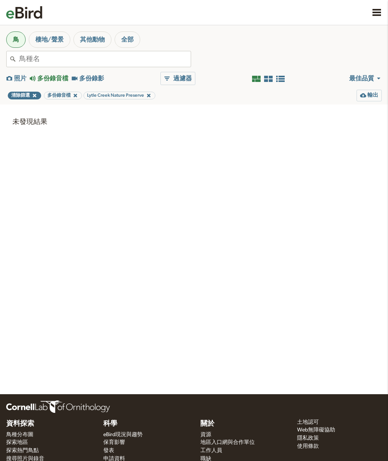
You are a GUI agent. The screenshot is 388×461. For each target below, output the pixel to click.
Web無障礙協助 (316, 430)
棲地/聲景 (49, 40)
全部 (127, 40)
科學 (110, 423)
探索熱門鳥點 (22, 450)
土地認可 (308, 422)
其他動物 (92, 40)
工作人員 (211, 450)
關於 (207, 423)
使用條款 (308, 446)
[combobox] (105, 59)
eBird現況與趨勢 (123, 434)
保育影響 (114, 442)
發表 (108, 450)
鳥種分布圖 (19, 434)
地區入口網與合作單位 (227, 442)
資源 (205, 434)
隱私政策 (308, 438)
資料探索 (20, 423)
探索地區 (17, 442)
